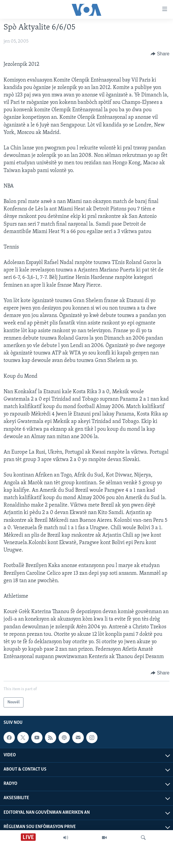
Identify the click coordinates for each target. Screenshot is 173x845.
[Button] (160, 54)
